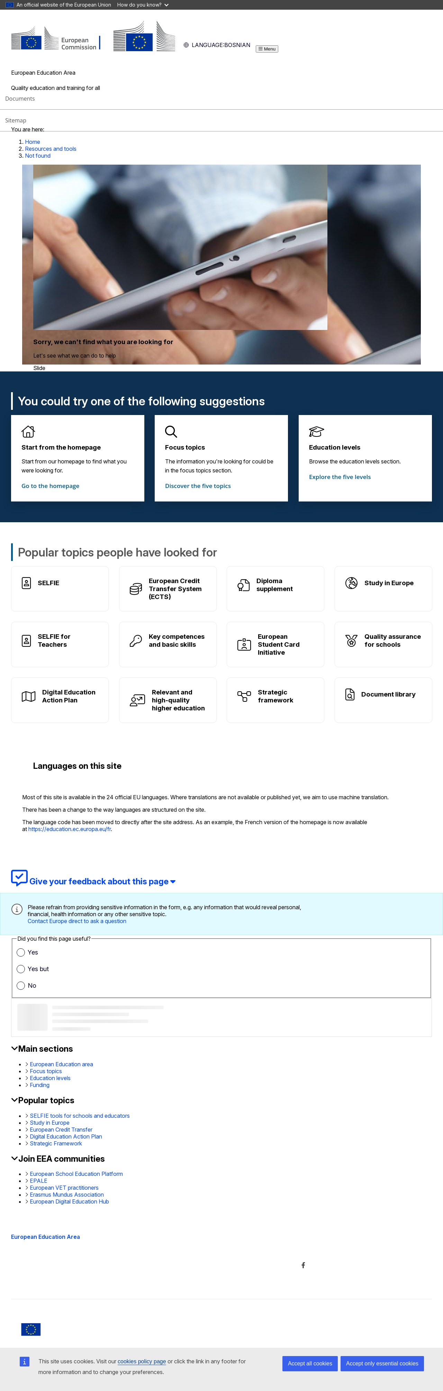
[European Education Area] (93, 49)
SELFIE (48, 583)
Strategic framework (275, 696)
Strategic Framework (56, 1143)
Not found (38, 155)
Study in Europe (389, 583)
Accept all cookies (310, 1363)
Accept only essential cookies (382, 1363)
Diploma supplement (274, 585)
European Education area (61, 1064)
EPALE (38, 1180)
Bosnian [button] (216, 45)
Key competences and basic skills (177, 640)
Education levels (334, 447)
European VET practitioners (64, 1187)
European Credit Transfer (61, 1129)
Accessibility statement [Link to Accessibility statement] (40, 1281)
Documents (20, 98)
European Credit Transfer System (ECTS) (175, 589)
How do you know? (143, 5)
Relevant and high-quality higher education (178, 700)
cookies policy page (142, 1361)
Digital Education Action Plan (69, 696)
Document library (388, 694)
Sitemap (15, 120)
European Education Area (45, 1236)
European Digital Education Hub (69, 1201)
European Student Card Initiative (279, 644)
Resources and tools (50, 148)
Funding (39, 1084)
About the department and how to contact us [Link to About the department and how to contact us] (211, 1250)
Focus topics (185, 447)
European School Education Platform (76, 1173)
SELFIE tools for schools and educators (80, 1115)
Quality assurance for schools (392, 640)
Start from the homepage (61, 447)
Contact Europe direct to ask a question (77, 921)
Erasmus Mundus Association (67, 1194)
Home (32, 141)
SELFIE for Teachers (54, 640)
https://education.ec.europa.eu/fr (69, 829)
